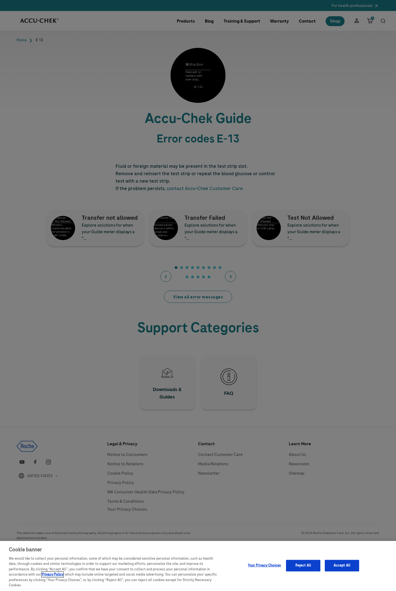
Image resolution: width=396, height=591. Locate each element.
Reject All (303, 568)
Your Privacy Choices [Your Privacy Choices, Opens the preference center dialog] (264, 568)
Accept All (342, 568)
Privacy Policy (52, 577)
